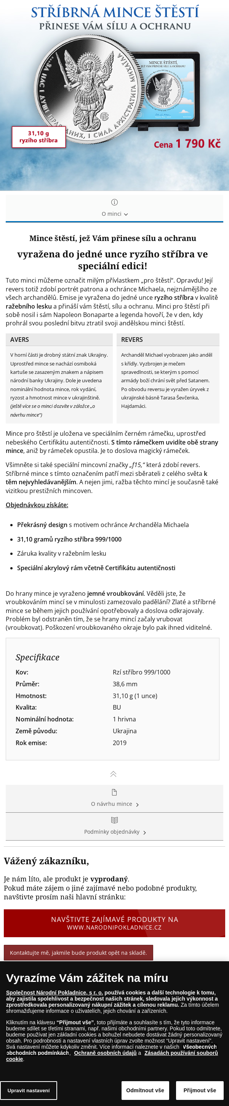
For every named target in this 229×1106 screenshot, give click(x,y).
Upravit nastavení (29, 1090)
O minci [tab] (114, 208)
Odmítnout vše (145, 1090)
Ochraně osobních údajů (105, 1053)
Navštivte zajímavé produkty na (114, 923)
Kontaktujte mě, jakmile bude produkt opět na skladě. (78, 952)
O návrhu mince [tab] (114, 798)
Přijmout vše (200, 1090)
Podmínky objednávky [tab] (114, 826)
